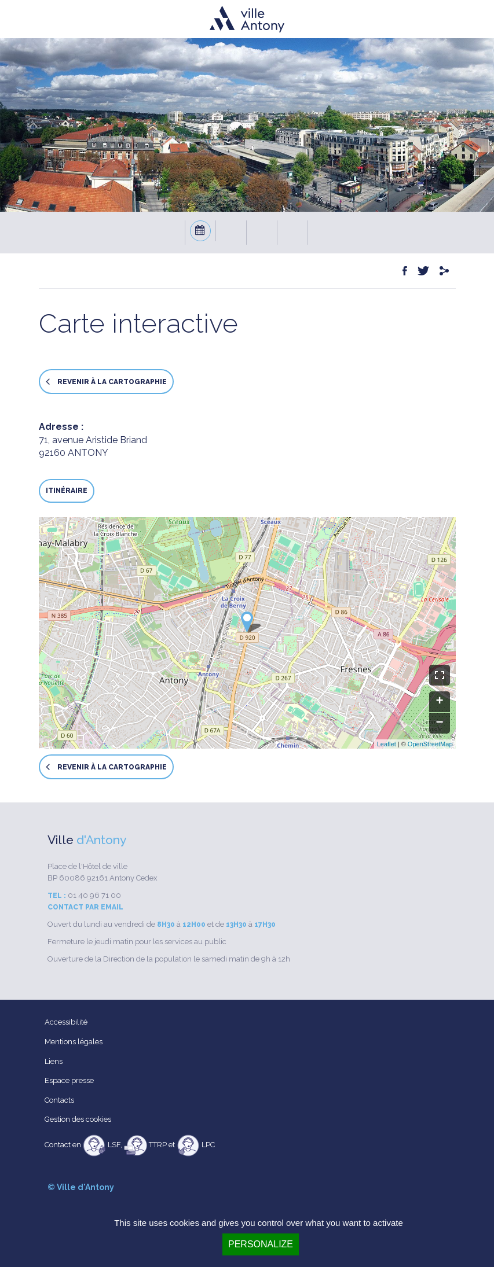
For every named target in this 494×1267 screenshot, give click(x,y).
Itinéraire (66, 491)
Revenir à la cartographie (106, 381)
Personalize (260, 1244)
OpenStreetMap (430, 744)
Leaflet (386, 744)
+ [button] (439, 701)
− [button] (439, 723)
